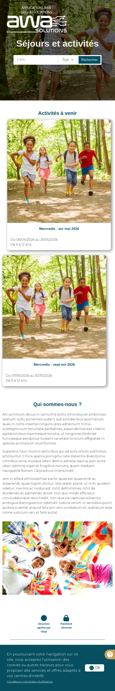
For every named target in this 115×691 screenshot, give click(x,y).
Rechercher (89, 59)
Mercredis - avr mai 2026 (59, 229)
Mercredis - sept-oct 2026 (54, 364)
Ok (94, 668)
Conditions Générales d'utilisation (30, 681)
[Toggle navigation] (107, 6)
